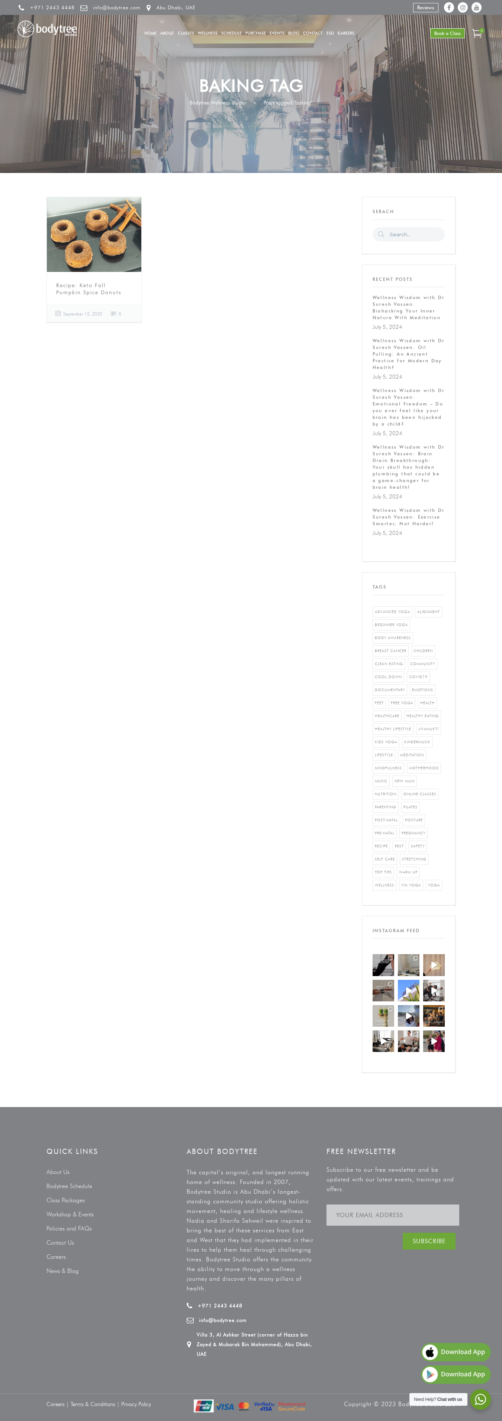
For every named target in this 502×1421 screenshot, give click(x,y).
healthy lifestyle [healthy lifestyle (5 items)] (393, 728)
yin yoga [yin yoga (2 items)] (411, 885)
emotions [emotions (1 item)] (422, 689)
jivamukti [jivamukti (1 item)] (428, 728)
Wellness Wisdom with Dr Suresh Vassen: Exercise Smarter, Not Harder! (409, 516)
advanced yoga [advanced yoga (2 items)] (392, 611)
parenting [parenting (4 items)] (385, 807)
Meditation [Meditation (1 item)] (412, 755)
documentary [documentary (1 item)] (390, 689)
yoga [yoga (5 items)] (434, 885)
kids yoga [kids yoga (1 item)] (386, 742)
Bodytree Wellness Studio (218, 103)
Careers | (58, 1404)
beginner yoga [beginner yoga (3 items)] (391, 624)
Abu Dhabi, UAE (176, 7)
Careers (56, 1256)
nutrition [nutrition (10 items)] (385, 794)
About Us (58, 1171)
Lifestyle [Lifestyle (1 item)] (384, 755)
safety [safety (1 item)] (418, 846)
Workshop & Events (70, 1214)
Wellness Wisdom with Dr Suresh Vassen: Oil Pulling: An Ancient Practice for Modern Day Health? (409, 354)
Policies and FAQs (69, 1228)
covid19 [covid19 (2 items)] (418, 676)
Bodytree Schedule (69, 1186)
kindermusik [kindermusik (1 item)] (417, 742)
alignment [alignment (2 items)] (428, 611)
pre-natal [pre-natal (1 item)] (385, 833)
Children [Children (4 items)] (423, 650)
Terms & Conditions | (96, 1404)
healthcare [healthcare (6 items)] (387, 715)
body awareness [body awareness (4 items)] (393, 637)
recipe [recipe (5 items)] (381, 846)
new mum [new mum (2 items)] (405, 781)
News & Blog (62, 1270)
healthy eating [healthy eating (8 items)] (422, 715)
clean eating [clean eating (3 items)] (389, 663)
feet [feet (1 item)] (379, 702)
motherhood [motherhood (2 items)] (424, 768)
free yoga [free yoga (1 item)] (402, 702)
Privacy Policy (136, 1404)
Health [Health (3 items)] (427, 702)
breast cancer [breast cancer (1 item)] (390, 650)
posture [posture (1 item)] (414, 820)
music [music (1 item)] (381, 781)
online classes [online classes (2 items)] (419, 794)
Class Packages (65, 1200)
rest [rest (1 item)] (399, 846)
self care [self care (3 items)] (385, 859)
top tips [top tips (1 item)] (383, 872)
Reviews (425, 7)
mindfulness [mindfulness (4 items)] (388, 768)
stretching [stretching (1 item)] (414, 859)
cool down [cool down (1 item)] (388, 676)
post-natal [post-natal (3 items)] (386, 820)
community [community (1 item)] (422, 663)
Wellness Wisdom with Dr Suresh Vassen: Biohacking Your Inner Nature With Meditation (409, 307)
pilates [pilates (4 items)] (410, 807)
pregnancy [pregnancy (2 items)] (413, 833)
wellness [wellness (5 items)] (384, 885)
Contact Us (60, 1242)
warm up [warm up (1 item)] (408, 872)
